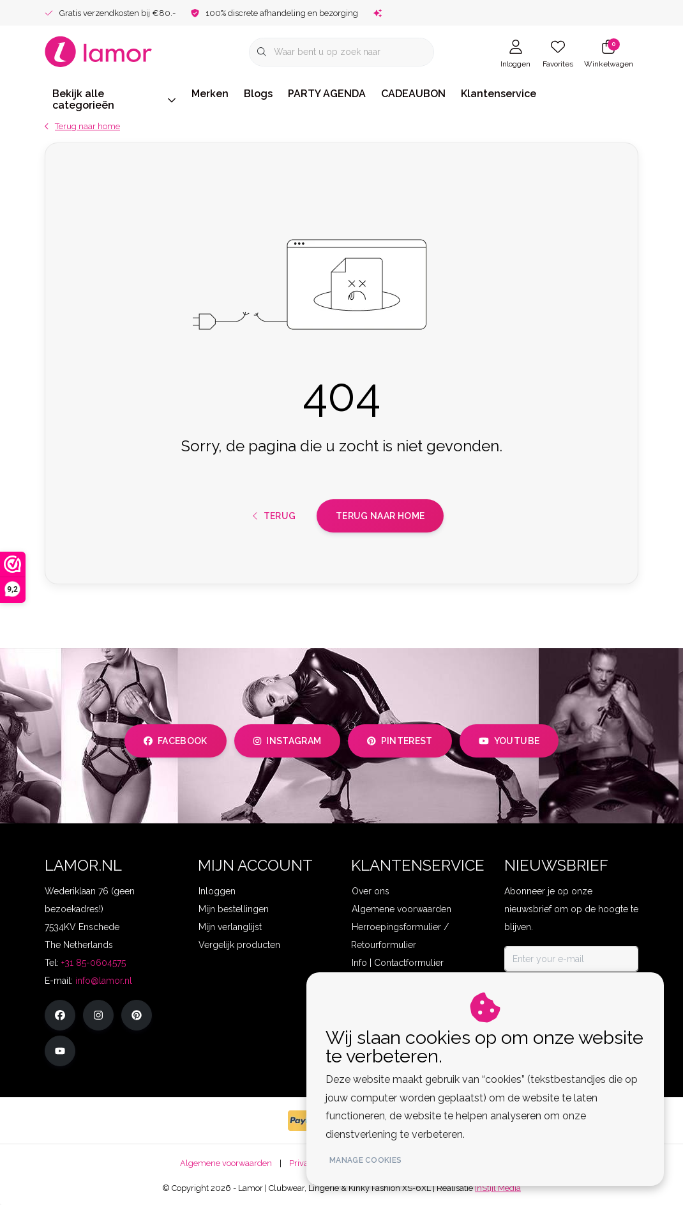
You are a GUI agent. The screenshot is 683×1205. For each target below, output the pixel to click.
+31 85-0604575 (93, 963)
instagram (287, 741)
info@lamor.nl (103, 981)
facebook (175, 741)
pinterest (400, 741)
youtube (509, 741)
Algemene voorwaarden (226, 1163)
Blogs (258, 94)
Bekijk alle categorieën (114, 99)
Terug (274, 516)
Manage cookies (365, 1160)
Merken (210, 94)
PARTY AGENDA (327, 94)
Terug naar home (380, 516)
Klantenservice (498, 94)
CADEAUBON (413, 94)
